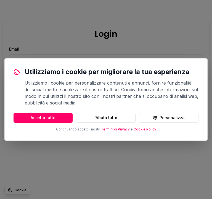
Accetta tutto (43, 117)
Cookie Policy (145, 129)
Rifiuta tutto (105, 117)
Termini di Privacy (115, 129)
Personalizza (169, 117)
